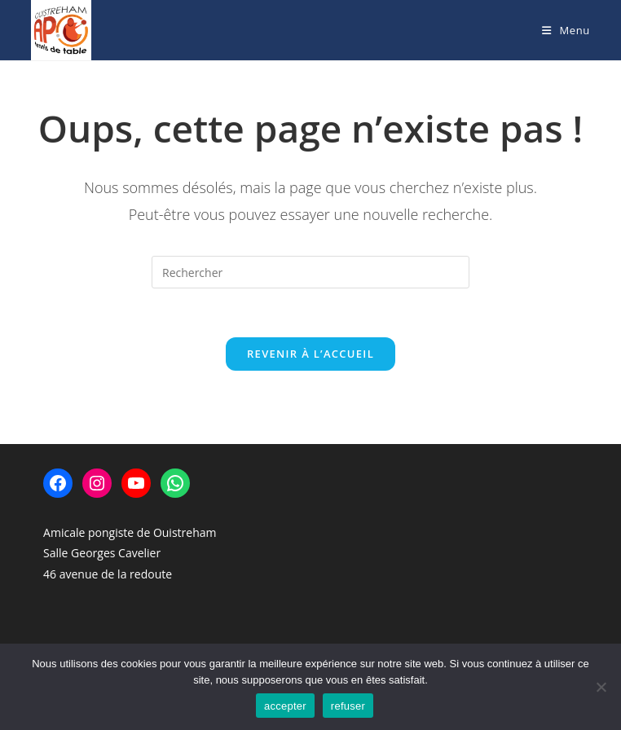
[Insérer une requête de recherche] (310, 272)
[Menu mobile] (566, 30)
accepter (285, 706)
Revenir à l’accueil (310, 353)
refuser (348, 706)
